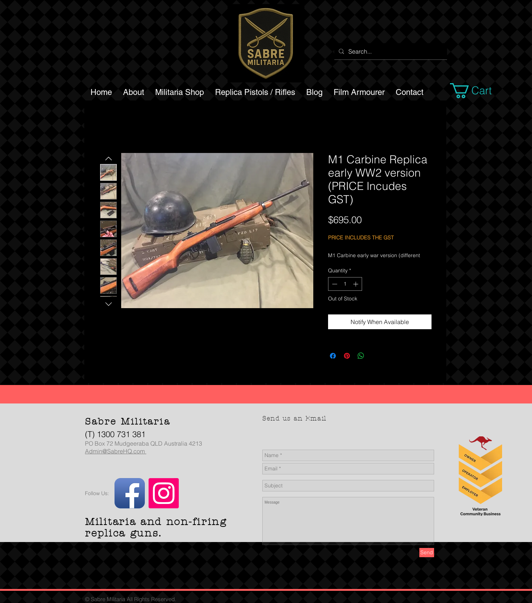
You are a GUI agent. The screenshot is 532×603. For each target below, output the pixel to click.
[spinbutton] (345, 283)
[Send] (426, 552)
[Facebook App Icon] (130, 493)
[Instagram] (164, 493)
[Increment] (356, 283)
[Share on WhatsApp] (361, 355)
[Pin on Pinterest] (346, 355)
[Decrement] (333, 283)
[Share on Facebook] (332, 355)
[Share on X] (375, 355)
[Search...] (390, 51)
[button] (479, 90)
